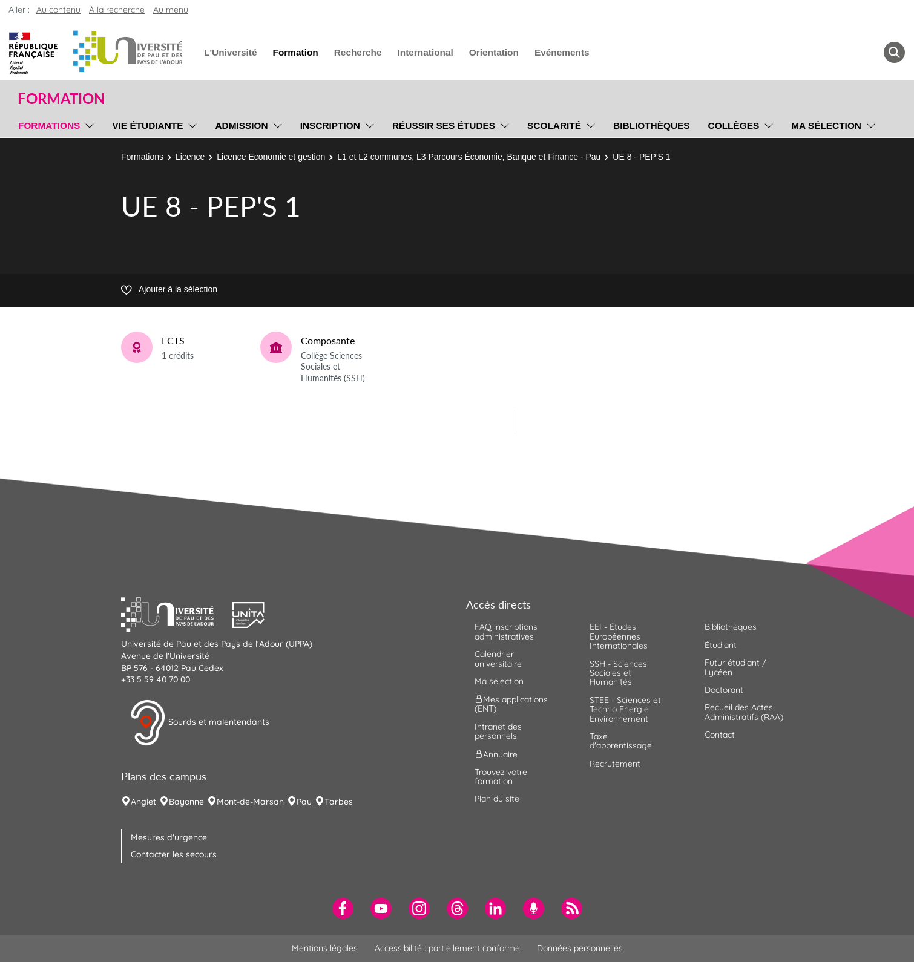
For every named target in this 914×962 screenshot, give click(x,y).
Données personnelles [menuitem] (580, 948)
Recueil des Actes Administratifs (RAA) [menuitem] (744, 712)
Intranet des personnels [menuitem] (498, 731)
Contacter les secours (174, 854)
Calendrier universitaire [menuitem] (498, 659)
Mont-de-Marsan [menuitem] (250, 801)
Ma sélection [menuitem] (826, 125)
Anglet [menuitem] (143, 801)
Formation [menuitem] (295, 52)
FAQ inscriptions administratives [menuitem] (506, 631)
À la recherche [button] (117, 9)
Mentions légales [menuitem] (325, 948)
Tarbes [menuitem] (338, 801)
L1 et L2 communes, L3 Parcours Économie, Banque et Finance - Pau (468, 157)
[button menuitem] (894, 52)
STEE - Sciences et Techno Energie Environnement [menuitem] (625, 709)
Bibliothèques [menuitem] (651, 125)
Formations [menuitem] (49, 125)
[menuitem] (343, 908)
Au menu (170, 9)
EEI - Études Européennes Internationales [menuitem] (619, 636)
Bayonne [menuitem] (186, 801)
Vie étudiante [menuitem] (147, 125)
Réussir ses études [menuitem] (443, 125)
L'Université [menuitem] (230, 52)
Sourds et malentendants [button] (199, 723)
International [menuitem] (425, 52)
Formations (142, 157)
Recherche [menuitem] (358, 52)
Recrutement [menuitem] (615, 763)
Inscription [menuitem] (330, 125)
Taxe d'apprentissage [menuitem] (621, 741)
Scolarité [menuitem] (554, 125)
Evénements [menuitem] (562, 52)
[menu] (87, 124)
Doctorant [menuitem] (724, 689)
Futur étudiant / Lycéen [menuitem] (735, 667)
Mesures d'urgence (169, 837)
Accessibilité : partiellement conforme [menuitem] (447, 948)
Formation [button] (61, 98)
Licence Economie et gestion (271, 157)
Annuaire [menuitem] (496, 753)
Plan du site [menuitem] (497, 798)
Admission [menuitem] (241, 125)
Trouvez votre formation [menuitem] (501, 777)
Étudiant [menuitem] (721, 645)
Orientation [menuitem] (494, 52)
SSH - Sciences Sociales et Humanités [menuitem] (618, 673)
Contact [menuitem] (720, 734)
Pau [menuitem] (304, 801)
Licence (190, 157)
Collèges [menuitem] (734, 125)
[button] (176, 613)
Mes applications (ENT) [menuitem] (511, 704)
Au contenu (58, 9)
